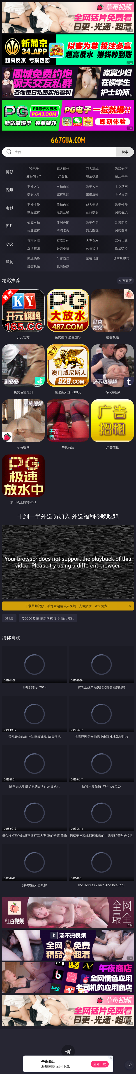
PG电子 (33, 168)
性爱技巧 (121, 248)
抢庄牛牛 (121, 176)
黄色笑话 (92, 248)
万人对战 (92, 168)
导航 (9, 261)
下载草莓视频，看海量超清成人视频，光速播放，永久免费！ (78, 606)
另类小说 (63, 248)
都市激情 (33, 240)
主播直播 (92, 194)
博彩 (9, 171)
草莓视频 (92, 258)
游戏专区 (121, 168)
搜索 (125, 152)
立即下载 (99, 1064)
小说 (9, 243)
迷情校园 (33, 248)
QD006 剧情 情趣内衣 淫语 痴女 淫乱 (48, 618)
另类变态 (121, 212)
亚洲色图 (63, 222)
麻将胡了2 (33, 176)
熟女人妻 (33, 194)
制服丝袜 (33, 212)
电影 (9, 207)
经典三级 (63, 212)
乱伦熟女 (92, 212)
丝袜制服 (63, 194)
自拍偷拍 (63, 186)
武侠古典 (121, 240)
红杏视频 (33, 266)
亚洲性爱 (33, 204)
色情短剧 (63, 266)
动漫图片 (121, 222)
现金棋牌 (92, 176)
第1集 (9, 618)
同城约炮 (33, 258)
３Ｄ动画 (121, 186)
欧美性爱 (121, 204)
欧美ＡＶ (92, 186)
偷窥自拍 (33, 222)
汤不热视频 (121, 258)
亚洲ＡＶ (33, 186)
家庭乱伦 (63, 240)
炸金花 (63, 176)
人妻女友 (92, 240)
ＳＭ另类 (121, 194)
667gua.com (68, 140)
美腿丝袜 (33, 230)
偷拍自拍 (63, 204)
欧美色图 (92, 222)
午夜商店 (63, 258)
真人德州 (63, 168)
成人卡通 (92, 204)
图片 (9, 225)
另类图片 (121, 230)
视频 (9, 189)
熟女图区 (92, 230)
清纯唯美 (63, 230)
